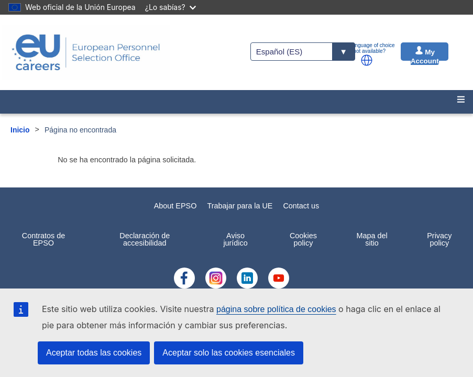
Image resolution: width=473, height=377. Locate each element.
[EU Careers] (86, 52)
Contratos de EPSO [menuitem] (43, 239)
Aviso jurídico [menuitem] (235, 239)
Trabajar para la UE (239, 206)
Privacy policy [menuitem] (439, 239)
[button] (366, 60)
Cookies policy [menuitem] (303, 239)
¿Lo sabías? (170, 7)
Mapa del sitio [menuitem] (371, 239)
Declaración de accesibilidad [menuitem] (144, 239)
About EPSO (175, 206)
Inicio (20, 130)
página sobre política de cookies (276, 309)
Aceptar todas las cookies (93, 352)
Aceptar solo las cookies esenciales (228, 352)
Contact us (301, 206)
